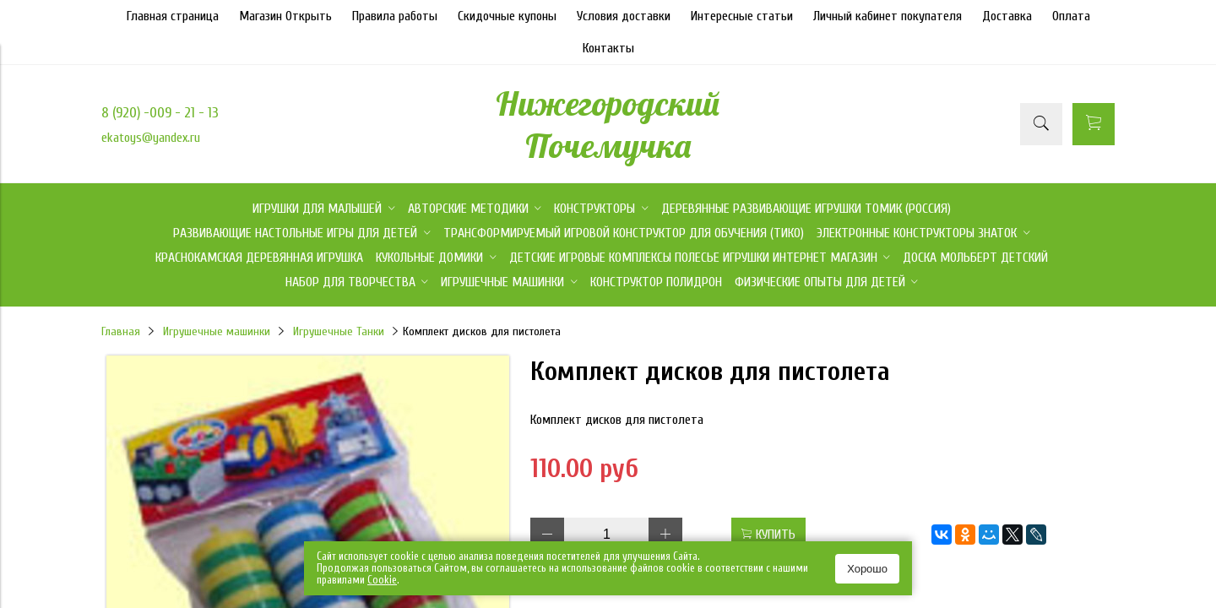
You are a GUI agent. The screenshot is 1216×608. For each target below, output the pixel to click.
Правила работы (394, 16)
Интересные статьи (742, 16)
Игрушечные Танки (338, 331)
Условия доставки (623, 16)
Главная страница (173, 16)
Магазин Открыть (285, 16)
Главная (120, 331)
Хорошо (867, 568)
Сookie (382, 579)
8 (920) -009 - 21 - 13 (160, 113)
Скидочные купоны (507, 16)
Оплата (1071, 16)
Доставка (1007, 16)
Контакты (608, 48)
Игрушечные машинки (216, 331)
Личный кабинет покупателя (887, 16)
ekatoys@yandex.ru (150, 137)
